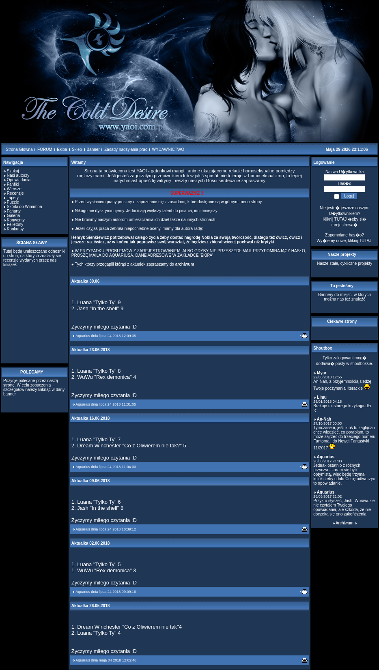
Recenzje (15, 193)
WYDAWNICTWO (168, 149)
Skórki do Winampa (24, 206)
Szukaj (13, 171)
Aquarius (82, 336)
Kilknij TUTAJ (335, 219)
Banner (92, 149)
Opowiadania (18, 180)
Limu (322, 397)
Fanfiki (13, 184)
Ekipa (62, 149)
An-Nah (324, 419)
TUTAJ (365, 240)
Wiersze (14, 189)
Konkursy (15, 229)
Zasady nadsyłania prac (125, 149)
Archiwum (344, 523)
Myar (321, 373)
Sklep (77, 149)
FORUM (44, 149)
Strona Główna (19, 149)
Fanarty (14, 211)
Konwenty (16, 220)
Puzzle (13, 202)
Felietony (15, 224)
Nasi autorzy (18, 175)
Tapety (13, 197)
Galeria (13, 215)
